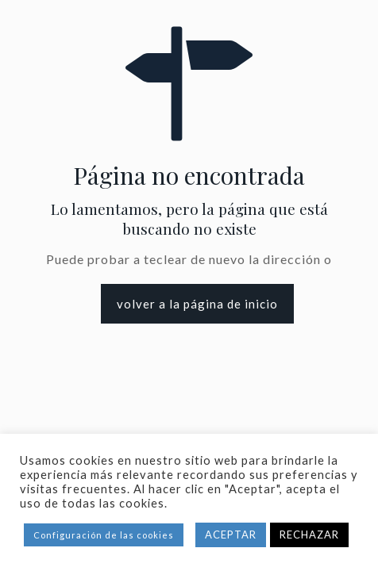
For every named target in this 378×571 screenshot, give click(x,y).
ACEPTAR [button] (230, 534)
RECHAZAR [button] (309, 534)
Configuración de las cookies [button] (103, 535)
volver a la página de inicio (197, 304)
